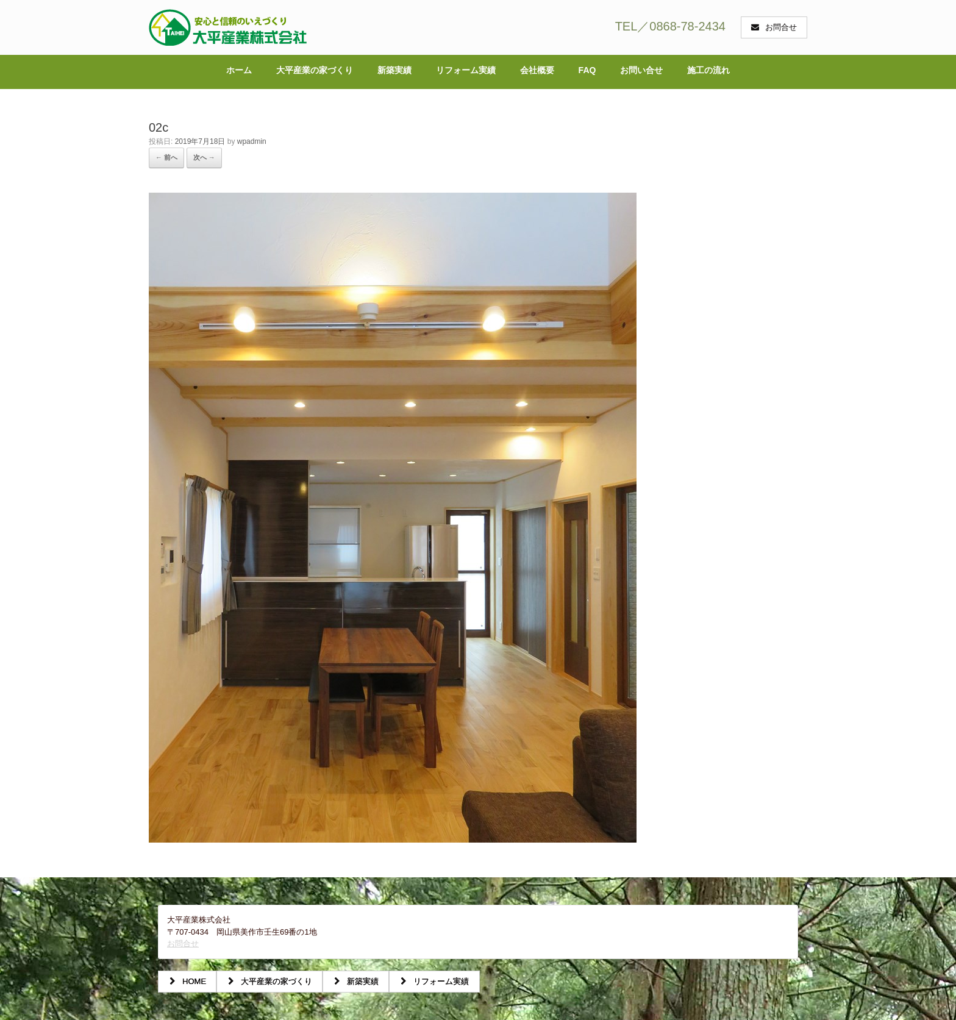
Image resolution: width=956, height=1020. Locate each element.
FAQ (587, 70)
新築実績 (394, 70)
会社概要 (537, 70)
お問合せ (183, 943)
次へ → (204, 157)
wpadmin (251, 141)
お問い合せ (641, 70)
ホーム (239, 70)
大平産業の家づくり (314, 70)
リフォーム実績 (466, 70)
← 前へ (166, 157)
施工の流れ (708, 70)
